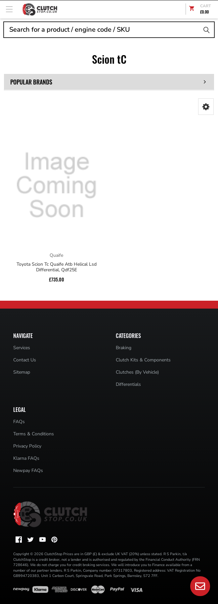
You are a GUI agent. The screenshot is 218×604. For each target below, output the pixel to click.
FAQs (19, 422)
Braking (123, 348)
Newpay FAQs (28, 470)
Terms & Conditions (33, 434)
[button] (206, 106)
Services (21, 348)
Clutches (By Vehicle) (137, 372)
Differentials (128, 384)
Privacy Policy (27, 446)
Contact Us (24, 360)
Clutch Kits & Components (143, 360)
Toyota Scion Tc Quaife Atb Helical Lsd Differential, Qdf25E (57, 267)
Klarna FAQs (26, 458)
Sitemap (21, 372)
